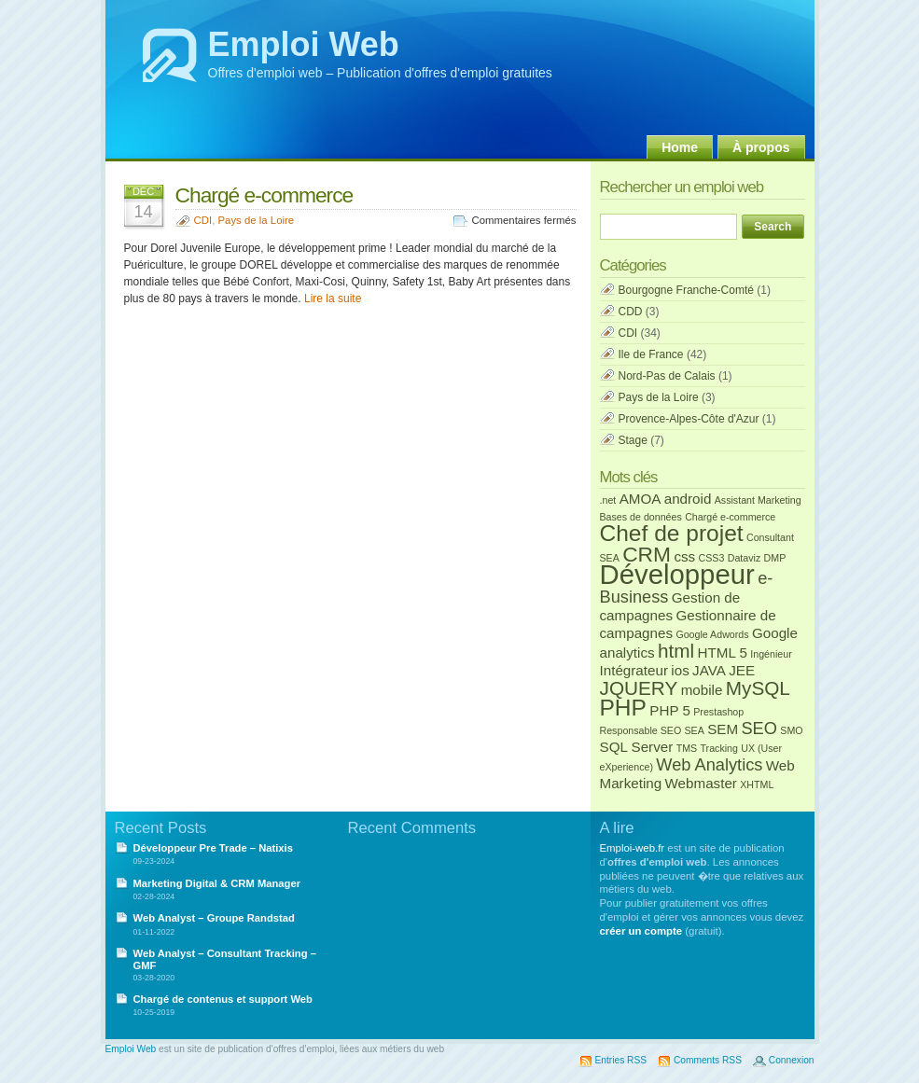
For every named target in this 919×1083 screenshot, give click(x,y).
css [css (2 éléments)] (684, 556)
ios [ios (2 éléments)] (680, 670)
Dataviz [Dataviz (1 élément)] (744, 557)
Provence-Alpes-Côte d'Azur (689, 418)
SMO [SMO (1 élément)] (791, 730)
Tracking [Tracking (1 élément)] (718, 748)
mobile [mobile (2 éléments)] (702, 690)
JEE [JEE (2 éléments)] (742, 670)
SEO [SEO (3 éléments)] (758, 728)
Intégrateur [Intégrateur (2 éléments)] (634, 670)
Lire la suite (332, 298)
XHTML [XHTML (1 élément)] (756, 784)
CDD (631, 311)
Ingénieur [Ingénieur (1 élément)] (770, 654)
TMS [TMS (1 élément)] (687, 748)
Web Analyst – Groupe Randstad (214, 917)
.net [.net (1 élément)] (608, 500)
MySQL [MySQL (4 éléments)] (758, 688)
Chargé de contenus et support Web (223, 999)
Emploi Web (303, 44)
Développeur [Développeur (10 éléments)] (677, 574)
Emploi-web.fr (632, 848)
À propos (760, 147)
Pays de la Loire (255, 220)
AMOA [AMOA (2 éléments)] (640, 499)
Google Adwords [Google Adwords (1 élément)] (711, 634)
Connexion (792, 1060)
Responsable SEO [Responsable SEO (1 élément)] (641, 730)
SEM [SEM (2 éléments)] (722, 729)
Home (679, 147)
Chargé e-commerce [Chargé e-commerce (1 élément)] (730, 516)
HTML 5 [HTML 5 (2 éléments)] (721, 652)
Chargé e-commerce (264, 195)
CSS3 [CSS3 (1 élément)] (712, 557)
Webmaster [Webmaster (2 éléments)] (701, 783)
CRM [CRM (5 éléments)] (646, 554)
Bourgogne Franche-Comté (686, 290)
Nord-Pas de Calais (667, 375)
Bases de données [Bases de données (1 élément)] (641, 516)
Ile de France (651, 354)
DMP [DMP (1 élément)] (775, 557)
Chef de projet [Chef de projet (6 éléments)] (672, 533)
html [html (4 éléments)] (676, 650)
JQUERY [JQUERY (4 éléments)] (639, 688)
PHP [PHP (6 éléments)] (623, 707)
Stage (633, 440)
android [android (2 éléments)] (688, 499)
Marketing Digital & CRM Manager (217, 883)
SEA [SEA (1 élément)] (694, 730)
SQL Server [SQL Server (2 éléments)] (637, 747)
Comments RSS (708, 1060)
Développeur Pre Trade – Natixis (213, 848)
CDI (203, 220)
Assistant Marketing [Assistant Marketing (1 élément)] (758, 500)
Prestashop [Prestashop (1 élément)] (718, 711)
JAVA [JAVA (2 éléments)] (709, 670)
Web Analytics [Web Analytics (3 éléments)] (709, 764)
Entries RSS (621, 1060)
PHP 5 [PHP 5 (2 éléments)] (669, 710)
